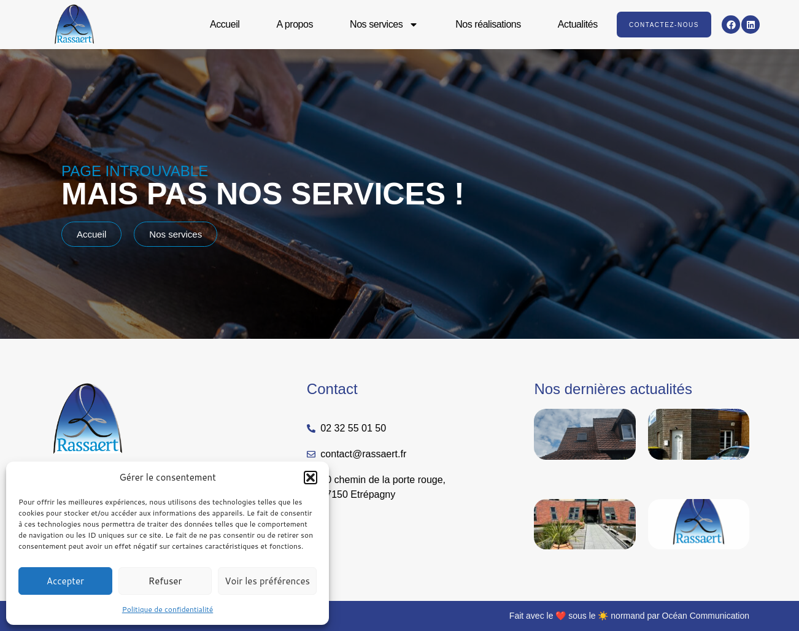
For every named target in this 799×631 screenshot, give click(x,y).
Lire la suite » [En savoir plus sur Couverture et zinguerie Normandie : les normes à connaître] (555, 480)
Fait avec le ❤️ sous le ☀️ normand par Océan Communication (629, 616)
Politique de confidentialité (167, 609)
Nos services (383, 24)
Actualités (577, 24)
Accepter (65, 581)
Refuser (165, 581)
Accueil (224, 24)
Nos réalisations (487, 24)
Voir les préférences (267, 581)
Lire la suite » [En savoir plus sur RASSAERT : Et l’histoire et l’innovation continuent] (670, 570)
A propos (294, 24)
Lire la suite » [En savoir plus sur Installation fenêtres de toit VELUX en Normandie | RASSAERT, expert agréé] (555, 570)
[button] (310, 477)
